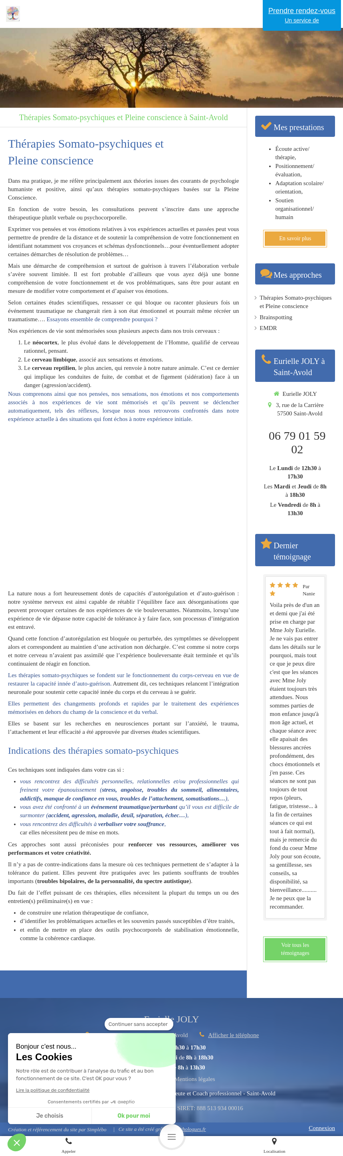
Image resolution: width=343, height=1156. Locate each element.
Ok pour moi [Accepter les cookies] (133, 1116)
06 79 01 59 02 (297, 442)
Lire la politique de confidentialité (52, 1090)
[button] (16, 1142)
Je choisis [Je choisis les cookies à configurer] (49, 1116)
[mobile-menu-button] (172, 1136)
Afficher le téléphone (233, 1035)
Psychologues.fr (189, 1129)
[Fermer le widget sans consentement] (139, 1024)
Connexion (322, 1128)
